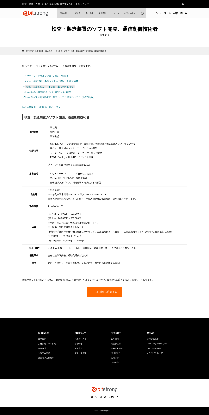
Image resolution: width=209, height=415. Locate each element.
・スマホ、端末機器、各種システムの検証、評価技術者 (50, 81)
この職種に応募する (106, 291)
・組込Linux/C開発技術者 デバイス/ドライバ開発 (46, 92)
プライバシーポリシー (157, 344)
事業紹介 (64, 13)
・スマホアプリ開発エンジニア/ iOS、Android (45, 76)
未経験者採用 (117, 348)
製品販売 (42, 339)
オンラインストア (155, 353)
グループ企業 (80, 353)
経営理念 (78, 348)
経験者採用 (39, 51)
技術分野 (77, 13)
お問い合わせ (130, 13)
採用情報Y (115, 353)
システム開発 (44, 353)
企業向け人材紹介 (46, 358)
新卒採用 (115, 339)
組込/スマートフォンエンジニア (57, 51)
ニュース (115, 13)
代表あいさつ (80, 339)
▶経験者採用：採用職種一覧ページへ (41, 107)
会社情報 (89, 13)
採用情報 (102, 13)
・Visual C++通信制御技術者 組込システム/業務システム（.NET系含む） (59, 97)
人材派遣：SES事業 (47, 344)
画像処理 (42, 348)
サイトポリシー (154, 348)
